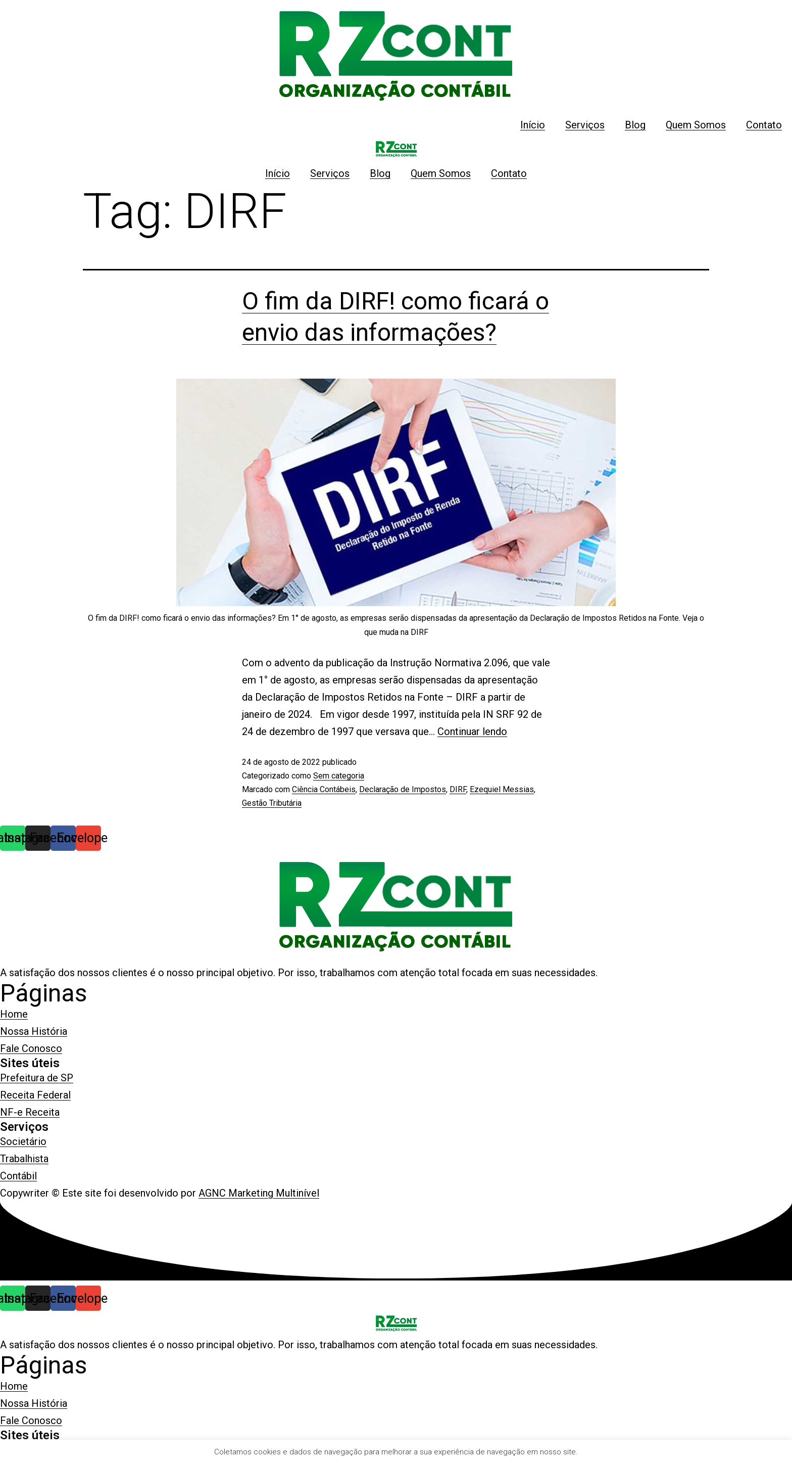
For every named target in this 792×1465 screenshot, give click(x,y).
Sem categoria (338, 776)
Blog (635, 125)
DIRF (458, 789)
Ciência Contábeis (324, 789)
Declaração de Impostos (402, 789)
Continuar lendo (472, 731)
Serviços (585, 125)
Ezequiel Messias (502, 789)
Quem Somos (696, 125)
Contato (764, 125)
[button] (14, 1014)
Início (532, 125)
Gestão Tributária (272, 803)
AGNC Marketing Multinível (259, 1193)
